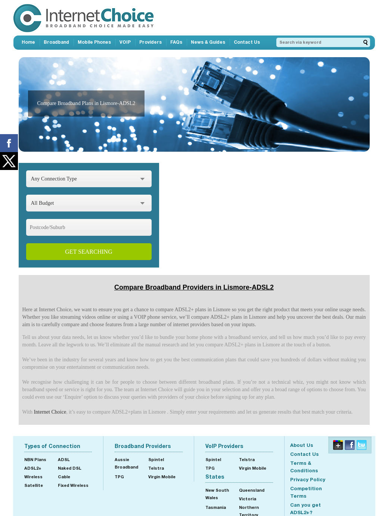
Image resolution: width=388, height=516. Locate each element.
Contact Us (247, 42)
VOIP (125, 42)
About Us (301, 445)
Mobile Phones (94, 42)
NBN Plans (35, 459)
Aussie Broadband (126, 463)
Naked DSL (69, 468)
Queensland (251, 490)
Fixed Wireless (73, 485)
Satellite (33, 485)
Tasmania (215, 507)
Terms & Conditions (304, 466)
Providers (150, 42)
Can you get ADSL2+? (305, 508)
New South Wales (217, 494)
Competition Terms (306, 492)
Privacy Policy (307, 479)
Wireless (33, 476)
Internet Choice (50, 412)
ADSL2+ (32, 468)
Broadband (56, 42)
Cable (64, 476)
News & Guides (208, 42)
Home (28, 42)
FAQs (176, 42)
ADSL (64, 459)
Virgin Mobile (162, 476)
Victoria (247, 498)
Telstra (156, 468)
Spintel (156, 459)
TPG (119, 476)
